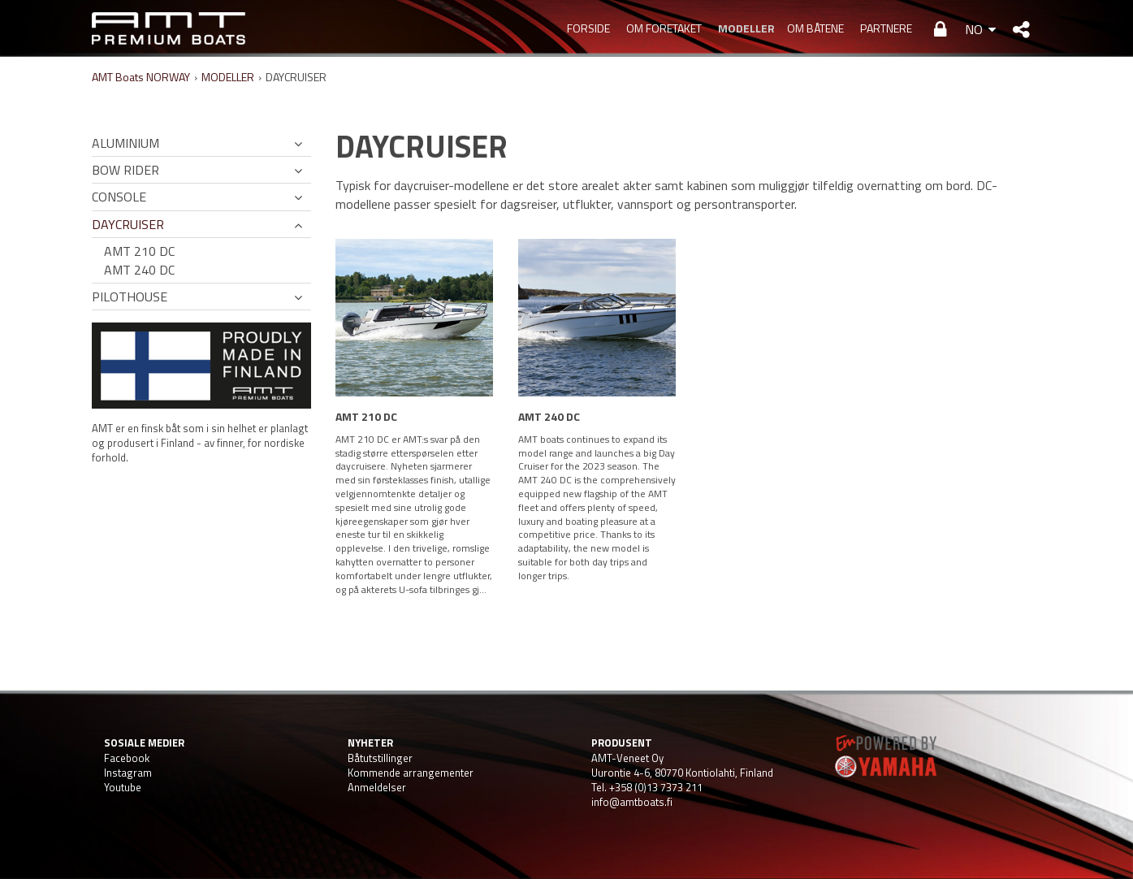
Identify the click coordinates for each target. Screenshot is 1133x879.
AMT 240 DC (139, 270)
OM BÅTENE (815, 28)
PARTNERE (886, 28)
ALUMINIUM (125, 143)
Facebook (126, 758)
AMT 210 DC (139, 251)
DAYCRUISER (128, 224)
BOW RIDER (125, 170)
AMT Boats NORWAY (141, 76)
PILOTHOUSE (129, 296)
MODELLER (744, 28)
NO (974, 29)
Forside (588, 28)
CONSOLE (119, 196)
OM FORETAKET (664, 28)
